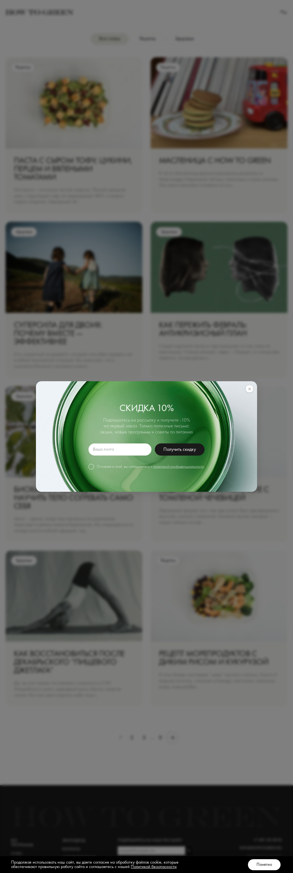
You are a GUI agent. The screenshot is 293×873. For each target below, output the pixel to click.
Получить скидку (179, 449)
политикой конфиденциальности (178, 467)
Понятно (264, 864)
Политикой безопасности (154, 867)
